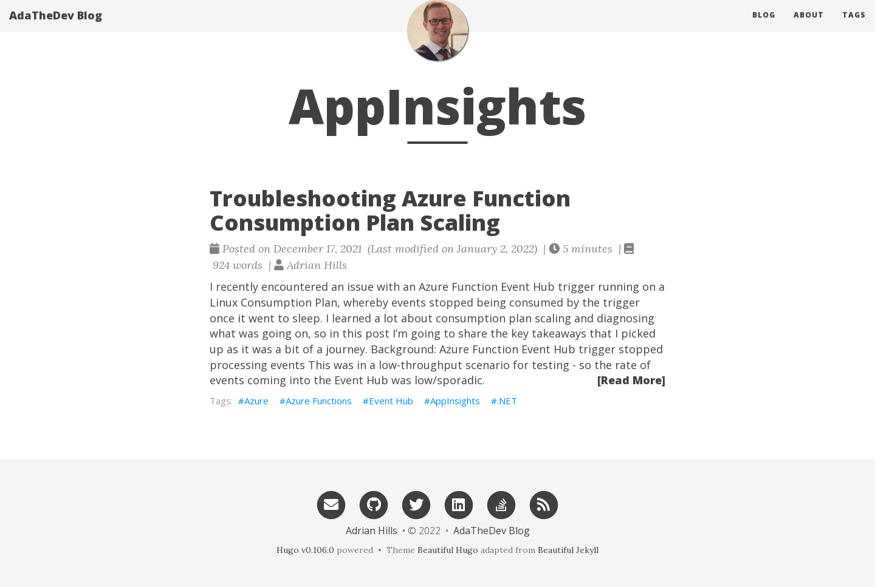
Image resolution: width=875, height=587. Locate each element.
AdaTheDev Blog (55, 27)
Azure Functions (319, 401)
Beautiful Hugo (447, 550)
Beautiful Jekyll (568, 550)
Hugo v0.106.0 (305, 550)
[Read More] (631, 380)
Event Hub (391, 401)
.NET (507, 401)
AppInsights (455, 401)
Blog (763, 27)
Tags (854, 27)
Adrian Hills (371, 530)
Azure (256, 401)
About (809, 27)
